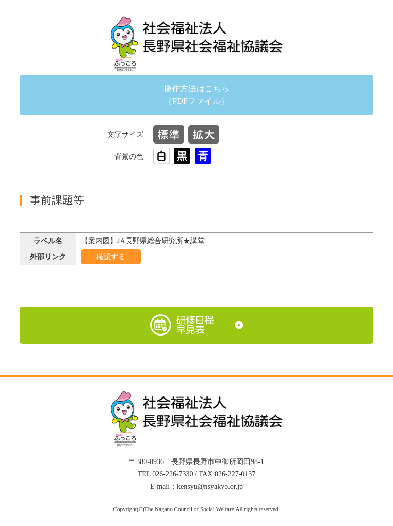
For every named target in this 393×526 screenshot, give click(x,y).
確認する (110, 257)
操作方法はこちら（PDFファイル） (196, 94)
